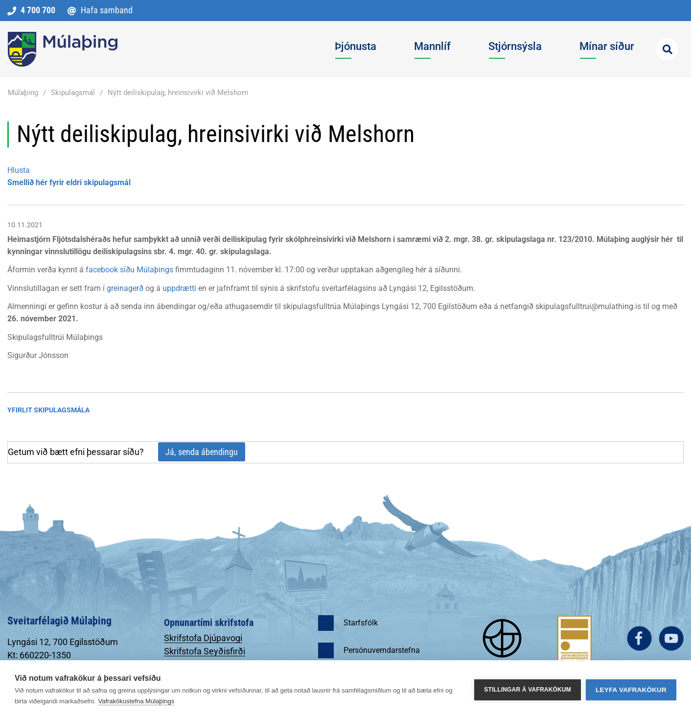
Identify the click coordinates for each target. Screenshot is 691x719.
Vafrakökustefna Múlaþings (136, 701)
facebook (639, 638)
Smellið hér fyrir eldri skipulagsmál (69, 182)
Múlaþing (23, 92)
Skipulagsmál (73, 92)
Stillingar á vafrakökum (527, 689)
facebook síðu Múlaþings (129, 269)
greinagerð (125, 288)
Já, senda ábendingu (201, 452)
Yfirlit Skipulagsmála (48, 410)
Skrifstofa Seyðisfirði (204, 651)
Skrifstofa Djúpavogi (203, 638)
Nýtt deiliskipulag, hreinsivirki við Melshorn (178, 92)
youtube (671, 638)
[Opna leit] (667, 49)
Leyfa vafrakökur (631, 690)
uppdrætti (179, 288)
